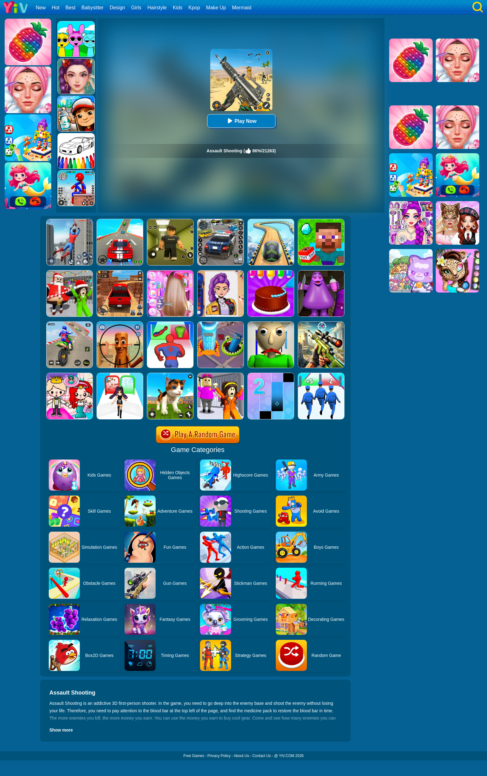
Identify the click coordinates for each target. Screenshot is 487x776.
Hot (55, 7)
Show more (61, 730)
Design (117, 7)
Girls (136, 7)
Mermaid (241, 7)
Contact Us (262, 756)
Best (70, 7)
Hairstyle (157, 7)
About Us (241, 756)
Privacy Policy (219, 756)
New (41, 7)
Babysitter (92, 7)
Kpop (194, 7)
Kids (177, 7)
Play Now (241, 121)
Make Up (216, 7)
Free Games (193, 756)
